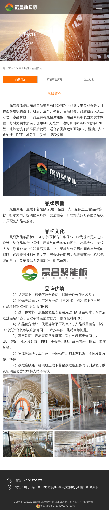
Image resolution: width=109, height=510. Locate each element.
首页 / (11, 68)
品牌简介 (37, 68)
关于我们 (24, 68)
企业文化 (89, 79)
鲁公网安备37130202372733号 (55, 506)
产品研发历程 (54, 79)
